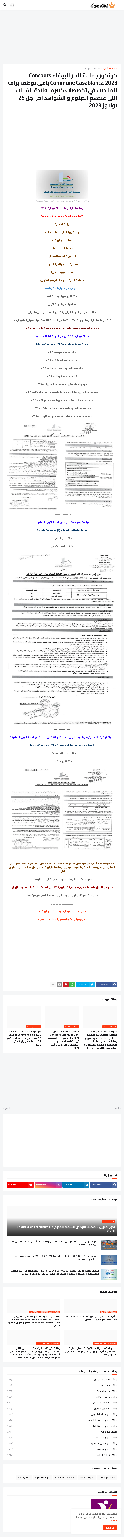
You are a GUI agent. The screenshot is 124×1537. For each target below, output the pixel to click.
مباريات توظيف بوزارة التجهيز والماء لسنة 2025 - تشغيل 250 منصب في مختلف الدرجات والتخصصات (57, 1258)
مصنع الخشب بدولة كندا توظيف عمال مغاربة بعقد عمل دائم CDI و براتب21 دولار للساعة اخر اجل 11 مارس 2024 (91, 1351)
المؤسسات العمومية (65, 1477)
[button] (119, 5)
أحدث (116, 1108)
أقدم (7, 1108)
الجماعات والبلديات (91, 68)
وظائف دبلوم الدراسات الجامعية (62, 1420)
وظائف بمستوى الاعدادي (62, 1403)
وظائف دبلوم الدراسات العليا (62, 1426)
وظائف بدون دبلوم (62, 1385)
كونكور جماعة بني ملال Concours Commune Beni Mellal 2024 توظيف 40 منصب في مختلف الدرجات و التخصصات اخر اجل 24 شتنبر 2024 (63, 1040)
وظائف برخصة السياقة (62, 1391)
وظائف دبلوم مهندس (62, 1449)
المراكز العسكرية (42, 1477)
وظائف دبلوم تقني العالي (62, 1437)
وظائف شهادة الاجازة (62, 1455)
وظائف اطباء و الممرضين (62, 1380)
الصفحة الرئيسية (110, 68)
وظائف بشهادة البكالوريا (62, 1397)
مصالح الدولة (24, 1477)
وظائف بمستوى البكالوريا (62, 1408)
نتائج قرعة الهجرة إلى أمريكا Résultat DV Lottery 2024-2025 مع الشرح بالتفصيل (91, 1318)
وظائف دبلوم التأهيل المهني (62, 1414)
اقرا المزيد (112, 1521)
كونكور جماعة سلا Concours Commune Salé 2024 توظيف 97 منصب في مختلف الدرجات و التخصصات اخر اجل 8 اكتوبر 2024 (24, 1038)
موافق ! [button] (110, 1528)
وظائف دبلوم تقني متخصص (62, 1443)
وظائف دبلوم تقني (62, 1432)
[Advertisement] (62, 37)
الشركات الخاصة (87, 1477)
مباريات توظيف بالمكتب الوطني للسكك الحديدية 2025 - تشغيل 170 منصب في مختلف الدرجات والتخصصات (53, 1243)
